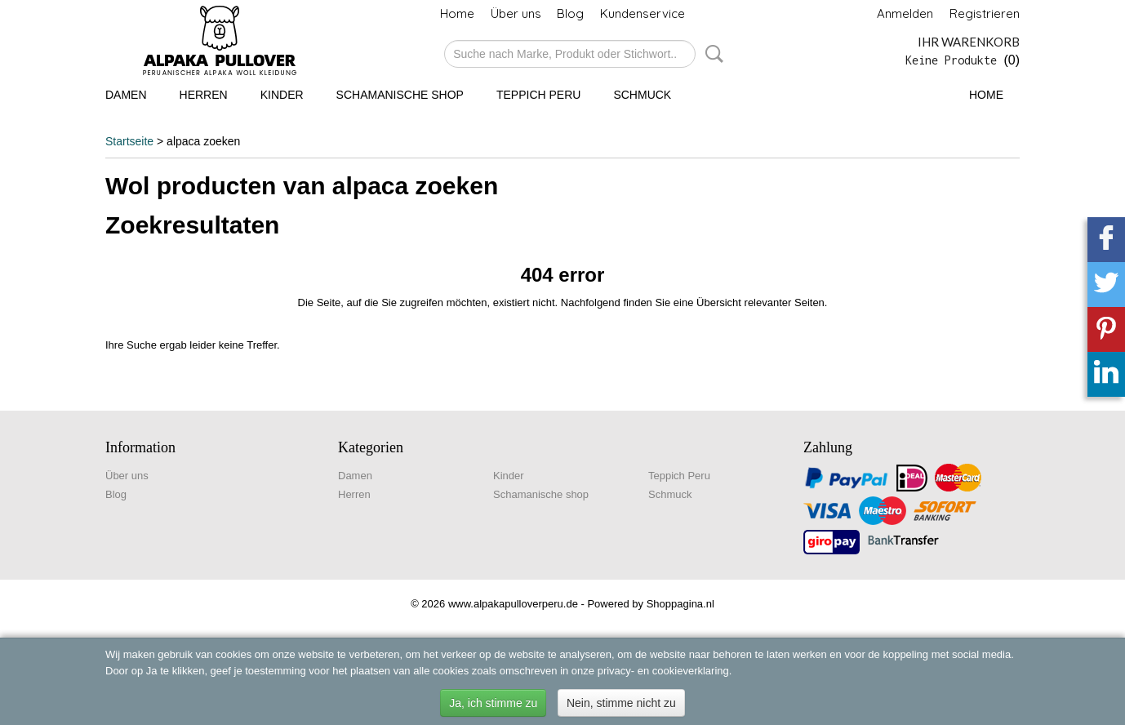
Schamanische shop (400, 94)
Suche (711, 54)
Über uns (516, 13)
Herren (204, 94)
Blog (570, 13)
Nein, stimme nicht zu (621, 702)
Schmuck (642, 94)
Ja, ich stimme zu (493, 702)
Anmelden (905, 13)
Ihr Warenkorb (969, 41)
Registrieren (984, 13)
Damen (126, 94)
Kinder (282, 94)
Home (457, 13)
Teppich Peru (538, 94)
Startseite (129, 141)
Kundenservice (642, 13)
